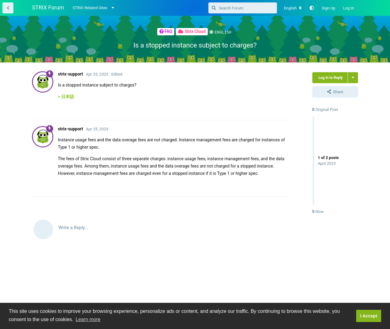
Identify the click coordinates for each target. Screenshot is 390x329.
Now (318, 211)
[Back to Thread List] (7, 7)
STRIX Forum (48, 7)
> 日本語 (66, 96)
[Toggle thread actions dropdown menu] (353, 77)
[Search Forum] (242, 7)
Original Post (325, 109)
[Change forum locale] (293, 8)
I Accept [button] (368, 315)
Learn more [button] (88, 319)
